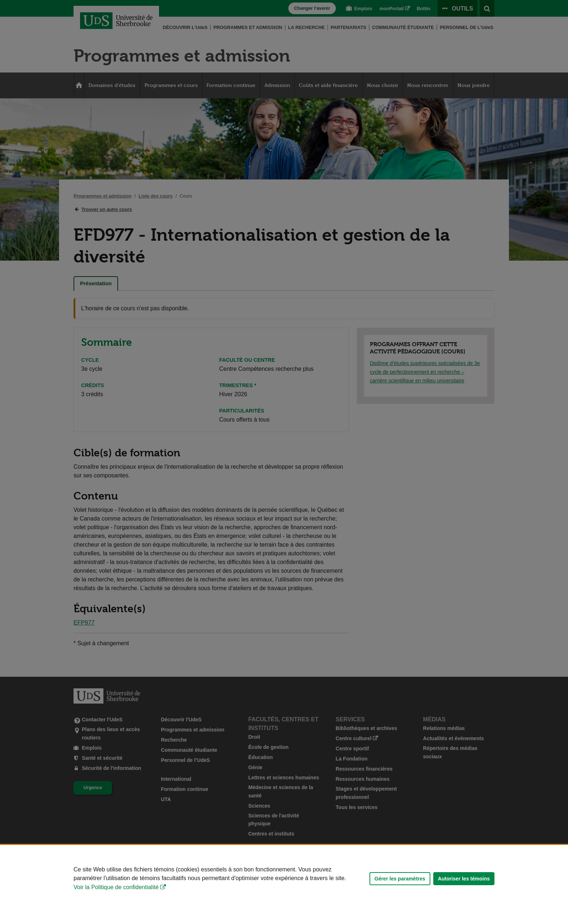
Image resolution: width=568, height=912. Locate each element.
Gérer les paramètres (400, 879)
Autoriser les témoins (464, 879)
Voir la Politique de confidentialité (116, 887)
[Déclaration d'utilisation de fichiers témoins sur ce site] (284, 878)
